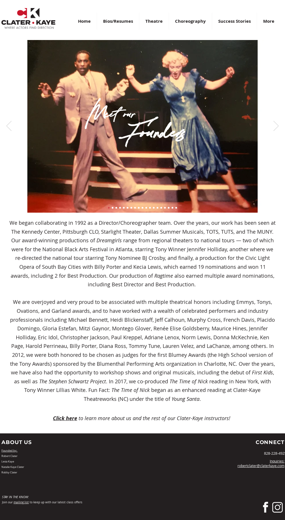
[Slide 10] (142, 208)
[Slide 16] (165, 208)
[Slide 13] (154, 208)
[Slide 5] (124, 208)
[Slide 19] (176, 208)
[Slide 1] (109, 208)
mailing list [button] (21, 502)
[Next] (276, 126)
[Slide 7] (131, 208)
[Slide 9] (139, 208)
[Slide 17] (169, 208)
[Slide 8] (135, 208)
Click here (65, 418)
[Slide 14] (157, 208)
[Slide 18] (172, 208)
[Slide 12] (150, 208)
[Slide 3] (116, 208)
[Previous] (9, 126)
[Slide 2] (112, 208)
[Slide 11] (146, 208)
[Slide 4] (120, 208)
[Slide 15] (161, 208)
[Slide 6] (127, 208)
